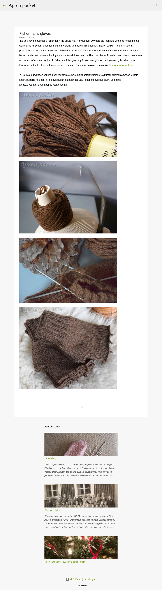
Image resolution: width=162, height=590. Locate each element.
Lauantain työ (50, 458)
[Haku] (39, 5)
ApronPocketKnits (124, 65)
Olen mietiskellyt (52, 510)
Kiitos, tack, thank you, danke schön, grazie (64, 562)
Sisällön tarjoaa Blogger (81, 579)
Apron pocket (22, 5)
